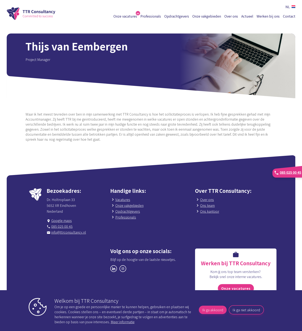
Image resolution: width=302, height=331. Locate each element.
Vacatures (122, 199)
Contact (289, 16)
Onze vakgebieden (206, 16)
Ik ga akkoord (212, 309)
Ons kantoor (209, 211)
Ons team (207, 205)
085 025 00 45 (62, 226)
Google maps (61, 220)
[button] (289, 6)
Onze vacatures (236, 288)
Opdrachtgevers (176, 16)
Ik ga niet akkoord (246, 309)
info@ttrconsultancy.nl (68, 232)
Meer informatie (123, 321)
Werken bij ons (268, 16)
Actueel (247, 16)
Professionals (150, 16)
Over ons (231, 16)
